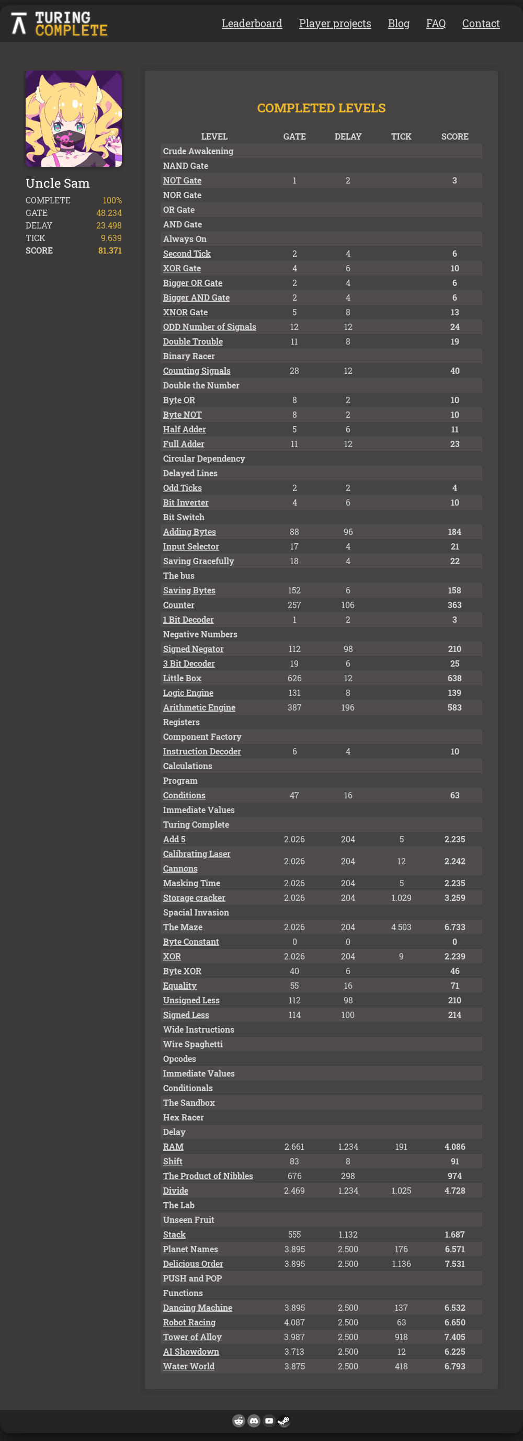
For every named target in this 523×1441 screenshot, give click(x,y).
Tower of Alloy (192, 1336)
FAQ (436, 23)
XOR (172, 956)
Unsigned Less (191, 999)
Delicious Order (193, 1263)
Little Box (182, 677)
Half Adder (184, 429)
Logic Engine (188, 692)
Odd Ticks (182, 487)
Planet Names (190, 1248)
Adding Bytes (189, 531)
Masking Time (191, 882)
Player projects (335, 23)
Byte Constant (191, 941)
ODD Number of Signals (209, 326)
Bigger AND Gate (196, 297)
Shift (173, 1161)
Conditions (184, 795)
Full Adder (183, 443)
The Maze (182, 926)
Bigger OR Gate (192, 282)
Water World (188, 1365)
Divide (175, 1190)
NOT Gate (182, 180)
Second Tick (187, 253)
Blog (399, 23)
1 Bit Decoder (188, 619)
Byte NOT (182, 414)
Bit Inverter (186, 502)
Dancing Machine (197, 1307)
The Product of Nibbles (208, 1175)
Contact (481, 23)
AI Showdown (191, 1351)
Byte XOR (182, 970)
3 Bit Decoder (189, 663)
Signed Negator (193, 648)
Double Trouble (193, 341)
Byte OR (179, 399)
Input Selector (191, 546)
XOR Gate (182, 267)
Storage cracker (194, 897)
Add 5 (174, 838)
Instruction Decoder (202, 751)
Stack (174, 1234)
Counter (179, 604)
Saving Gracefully (198, 560)
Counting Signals (197, 370)
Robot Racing (189, 1322)
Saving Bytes (189, 590)
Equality (180, 985)
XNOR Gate (185, 311)
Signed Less (186, 1014)
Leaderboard (252, 23)
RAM (173, 1146)
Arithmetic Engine (199, 707)
